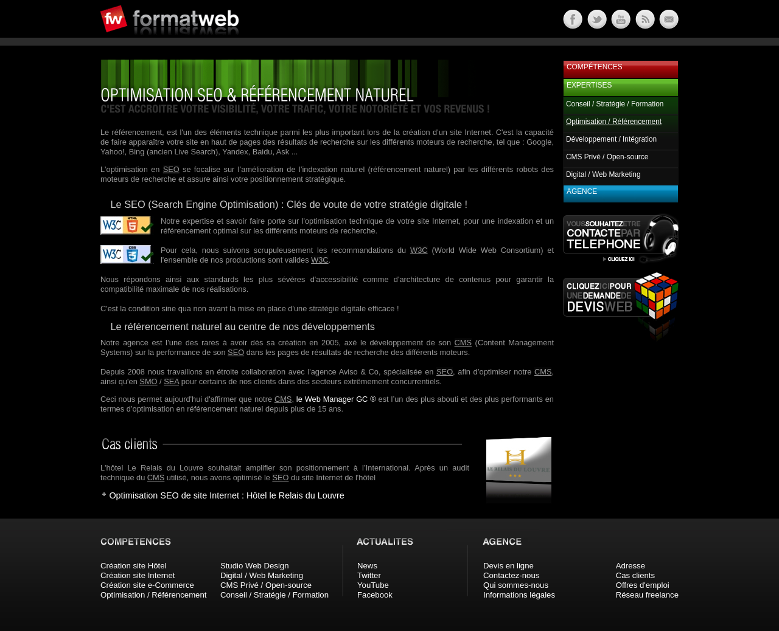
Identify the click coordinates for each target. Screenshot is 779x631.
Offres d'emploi (642, 585)
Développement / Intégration (611, 139)
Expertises (589, 85)
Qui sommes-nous (515, 585)
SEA (171, 381)
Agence (582, 191)
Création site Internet (137, 575)
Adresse (630, 565)
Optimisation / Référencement (153, 594)
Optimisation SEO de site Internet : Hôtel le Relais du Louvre (226, 495)
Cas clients (635, 575)
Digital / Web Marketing (603, 174)
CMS (463, 342)
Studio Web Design (254, 565)
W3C (418, 250)
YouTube (373, 585)
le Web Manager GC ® (336, 399)
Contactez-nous (511, 575)
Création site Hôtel (133, 565)
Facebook (375, 594)
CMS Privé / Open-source (607, 157)
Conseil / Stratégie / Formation (614, 104)
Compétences (595, 67)
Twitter (369, 575)
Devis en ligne (508, 565)
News (367, 565)
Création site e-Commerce (147, 585)
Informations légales (519, 594)
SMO (148, 381)
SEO (171, 169)
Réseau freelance (647, 594)
